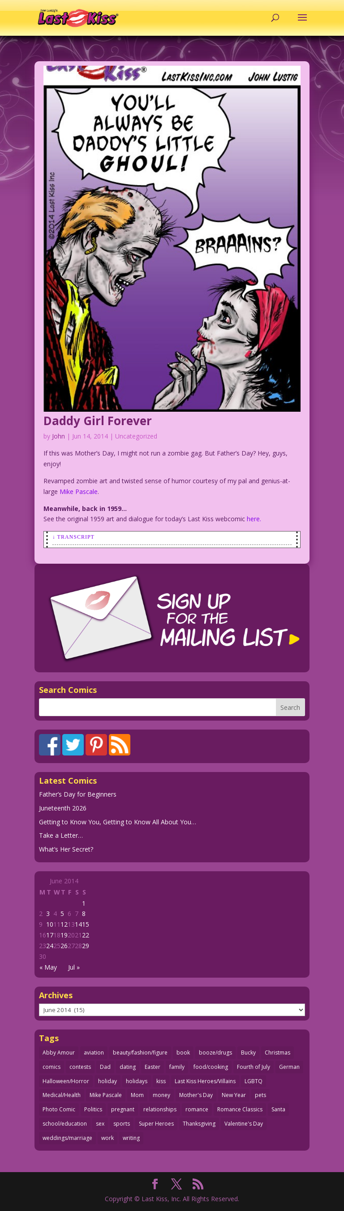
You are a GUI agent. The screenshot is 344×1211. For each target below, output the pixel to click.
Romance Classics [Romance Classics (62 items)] (239, 1109)
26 (64, 945)
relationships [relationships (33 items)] (159, 1109)
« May (48, 967)
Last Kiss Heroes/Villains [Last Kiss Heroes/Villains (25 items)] (205, 1081)
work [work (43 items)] (107, 1138)
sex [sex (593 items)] (100, 1123)
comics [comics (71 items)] (51, 1067)
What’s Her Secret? (66, 849)
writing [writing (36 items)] (131, 1138)
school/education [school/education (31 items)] (65, 1123)
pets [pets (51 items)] (260, 1095)
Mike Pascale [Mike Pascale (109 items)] (106, 1095)
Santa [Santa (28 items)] (278, 1109)
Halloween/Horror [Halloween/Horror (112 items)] (66, 1081)
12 (64, 924)
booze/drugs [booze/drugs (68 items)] (215, 1052)
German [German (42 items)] (289, 1067)
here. (254, 519)
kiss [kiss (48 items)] (161, 1081)
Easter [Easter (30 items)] (152, 1067)
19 (64, 935)
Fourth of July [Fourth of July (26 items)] (253, 1067)
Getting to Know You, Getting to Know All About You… (117, 822)
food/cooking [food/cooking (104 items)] (211, 1067)
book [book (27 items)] (183, 1052)
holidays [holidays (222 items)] (136, 1081)
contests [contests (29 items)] (80, 1067)
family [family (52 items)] (177, 1067)
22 (85, 935)
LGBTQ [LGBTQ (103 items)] (253, 1081)
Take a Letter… (61, 835)
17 (49, 935)
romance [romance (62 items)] (196, 1109)
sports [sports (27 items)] (121, 1123)
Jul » (74, 967)
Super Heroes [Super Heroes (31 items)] (156, 1123)
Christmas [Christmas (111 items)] (277, 1052)
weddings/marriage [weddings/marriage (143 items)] (67, 1138)
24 (49, 945)
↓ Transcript (73, 537)
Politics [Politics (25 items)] (93, 1109)
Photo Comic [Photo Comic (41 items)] (59, 1109)
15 (85, 924)
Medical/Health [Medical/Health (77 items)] (62, 1095)
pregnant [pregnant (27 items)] (122, 1109)
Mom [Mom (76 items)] (137, 1095)
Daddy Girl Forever (97, 421)
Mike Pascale (79, 491)
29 (85, 945)
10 (49, 924)
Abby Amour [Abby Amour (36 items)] (59, 1052)
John (58, 436)
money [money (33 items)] (161, 1095)
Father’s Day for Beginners (77, 794)
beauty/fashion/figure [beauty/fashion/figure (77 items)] (140, 1052)
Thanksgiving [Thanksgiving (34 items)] (199, 1123)
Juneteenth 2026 (62, 808)
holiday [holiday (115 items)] (107, 1081)
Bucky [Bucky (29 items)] (248, 1052)
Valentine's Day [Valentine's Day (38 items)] (243, 1123)
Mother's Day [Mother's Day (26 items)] (196, 1095)
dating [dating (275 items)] (128, 1067)
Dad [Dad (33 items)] (105, 1067)
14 (78, 924)
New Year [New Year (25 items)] (234, 1095)
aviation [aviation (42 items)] (94, 1052)
